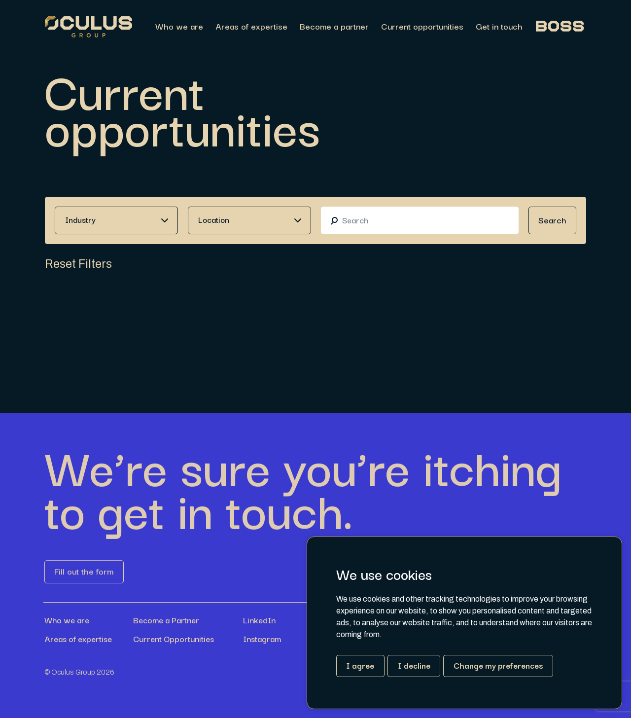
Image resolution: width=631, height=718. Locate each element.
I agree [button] (360, 665)
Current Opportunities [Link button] (173, 638)
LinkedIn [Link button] (259, 619)
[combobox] (116, 220)
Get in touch (499, 27)
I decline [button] (414, 665)
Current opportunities (422, 27)
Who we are (179, 27)
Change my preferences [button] (498, 665)
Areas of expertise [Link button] (78, 638)
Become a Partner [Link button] (166, 619)
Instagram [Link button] (262, 638)
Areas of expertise (251, 27)
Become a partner (334, 27)
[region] (359, 27)
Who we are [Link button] (66, 619)
